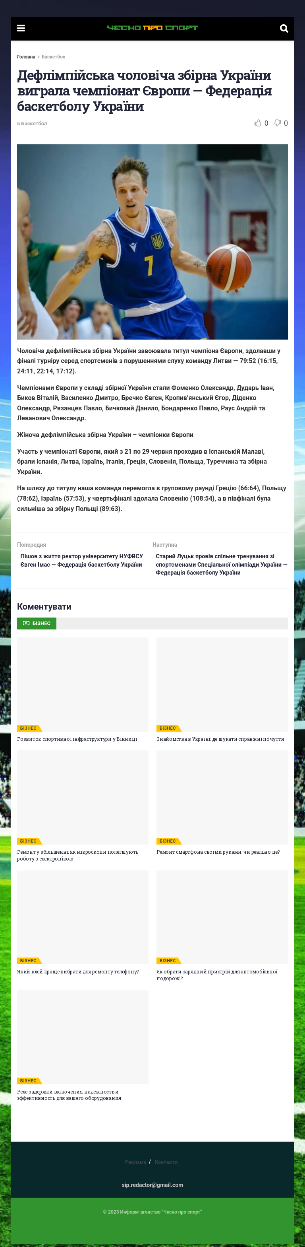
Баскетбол (54, 57)
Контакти (166, 1165)
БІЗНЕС (28, 731)
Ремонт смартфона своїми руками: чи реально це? (218, 855)
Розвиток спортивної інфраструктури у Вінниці (77, 742)
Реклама (136, 1165)
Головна (26, 57)
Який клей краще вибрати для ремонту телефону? (78, 975)
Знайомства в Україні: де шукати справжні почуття (220, 742)
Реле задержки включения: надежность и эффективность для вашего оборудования (69, 1098)
